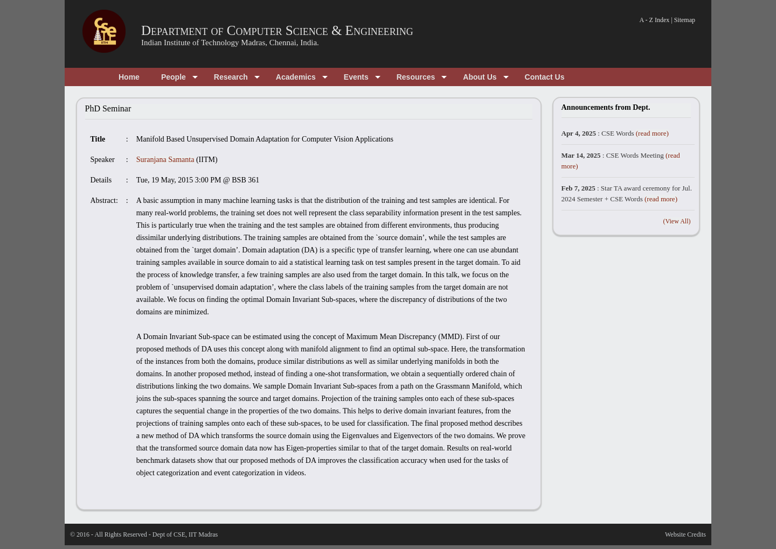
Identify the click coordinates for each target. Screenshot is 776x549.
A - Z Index (655, 20)
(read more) (652, 133)
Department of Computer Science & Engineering (277, 30)
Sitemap (684, 20)
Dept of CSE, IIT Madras (185, 534)
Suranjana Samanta (165, 160)
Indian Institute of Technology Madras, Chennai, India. (230, 42)
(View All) (677, 221)
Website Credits (685, 534)
